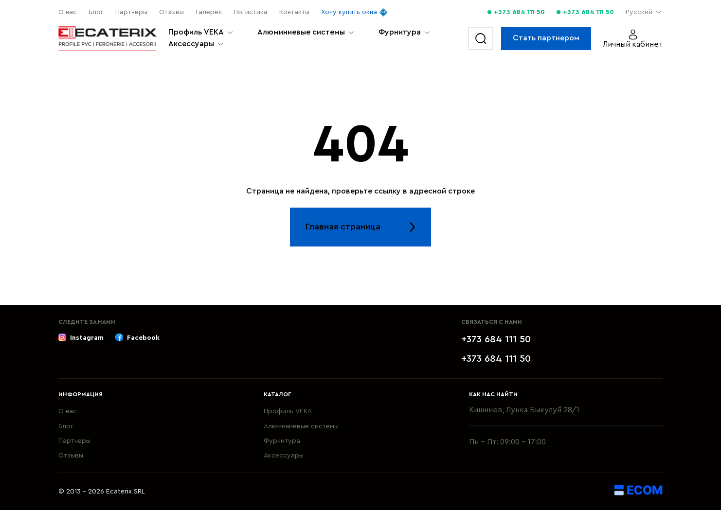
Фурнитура (400, 32)
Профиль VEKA (196, 32)
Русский (639, 12)
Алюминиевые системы (301, 32)
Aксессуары (191, 44)
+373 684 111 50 (519, 12)
